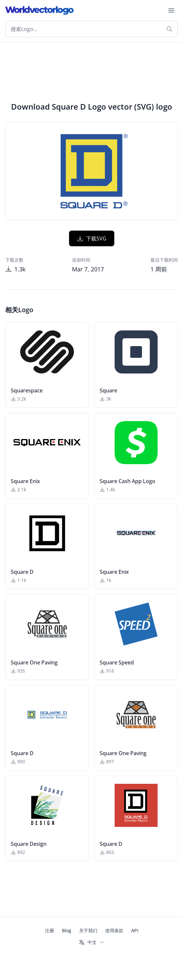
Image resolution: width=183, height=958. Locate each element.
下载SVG (91, 238)
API (134, 930)
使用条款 (114, 930)
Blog (66, 930)
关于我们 (88, 930)
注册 (49, 930)
